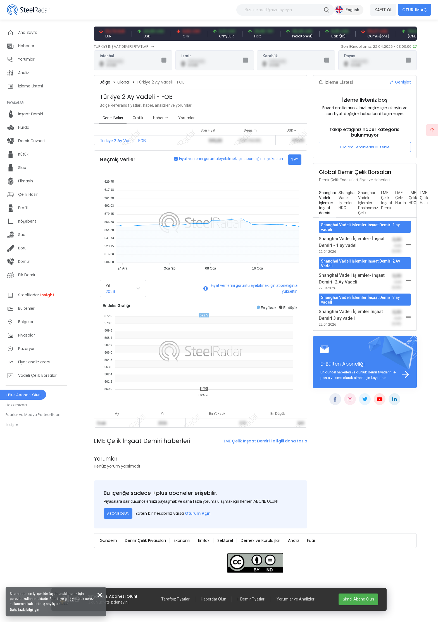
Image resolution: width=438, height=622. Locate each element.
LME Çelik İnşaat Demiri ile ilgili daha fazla (265, 441)
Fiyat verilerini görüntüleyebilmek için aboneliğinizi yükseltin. (231, 158)
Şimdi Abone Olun (358, 599)
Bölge (105, 82)
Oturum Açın (198, 513)
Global (123, 82)
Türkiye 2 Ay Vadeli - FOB (123, 140)
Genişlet (400, 82)
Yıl (108, 286)
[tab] (327, 203)
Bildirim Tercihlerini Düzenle (365, 147)
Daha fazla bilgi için (24, 610)
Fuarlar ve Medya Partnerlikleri (33, 414)
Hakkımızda (16, 404)
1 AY (294, 159)
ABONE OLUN (118, 513)
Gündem (108, 540)
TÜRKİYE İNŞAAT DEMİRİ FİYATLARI (124, 46)
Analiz (293, 540)
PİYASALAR (15, 102)
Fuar (311, 540)
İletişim (12, 424)
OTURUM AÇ (414, 10)
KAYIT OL (383, 10)
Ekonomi (182, 540)
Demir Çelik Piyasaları (145, 540)
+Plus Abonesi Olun (23, 394)
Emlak (204, 540)
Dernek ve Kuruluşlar (260, 540)
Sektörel (225, 540)
